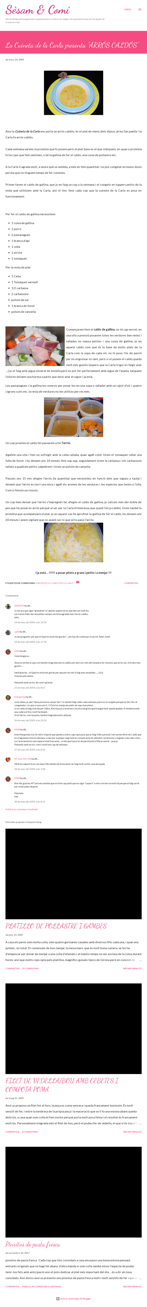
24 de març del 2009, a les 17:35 (30, 641)
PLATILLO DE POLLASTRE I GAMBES (56, 926)
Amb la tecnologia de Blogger (73, 1298)
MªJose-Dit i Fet (22, 758)
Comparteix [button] (131, 583)
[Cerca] (127, 9)
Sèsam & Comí (37, 9)
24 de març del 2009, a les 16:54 (30, 622)
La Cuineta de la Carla (60, 583)
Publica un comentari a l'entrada (21, 809)
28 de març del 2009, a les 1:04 (29, 768)
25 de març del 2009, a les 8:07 (29, 687)
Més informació (132, 968)
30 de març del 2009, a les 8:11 (29, 801)
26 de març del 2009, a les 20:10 (30, 720)
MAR (17, 651)
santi (16, 631)
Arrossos (41, 583)
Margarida (19, 696)
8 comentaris (30, 1132)
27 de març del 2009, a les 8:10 (29, 749)
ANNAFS (19, 605)
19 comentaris (30, 968)
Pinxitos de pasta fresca (32, 1244)
